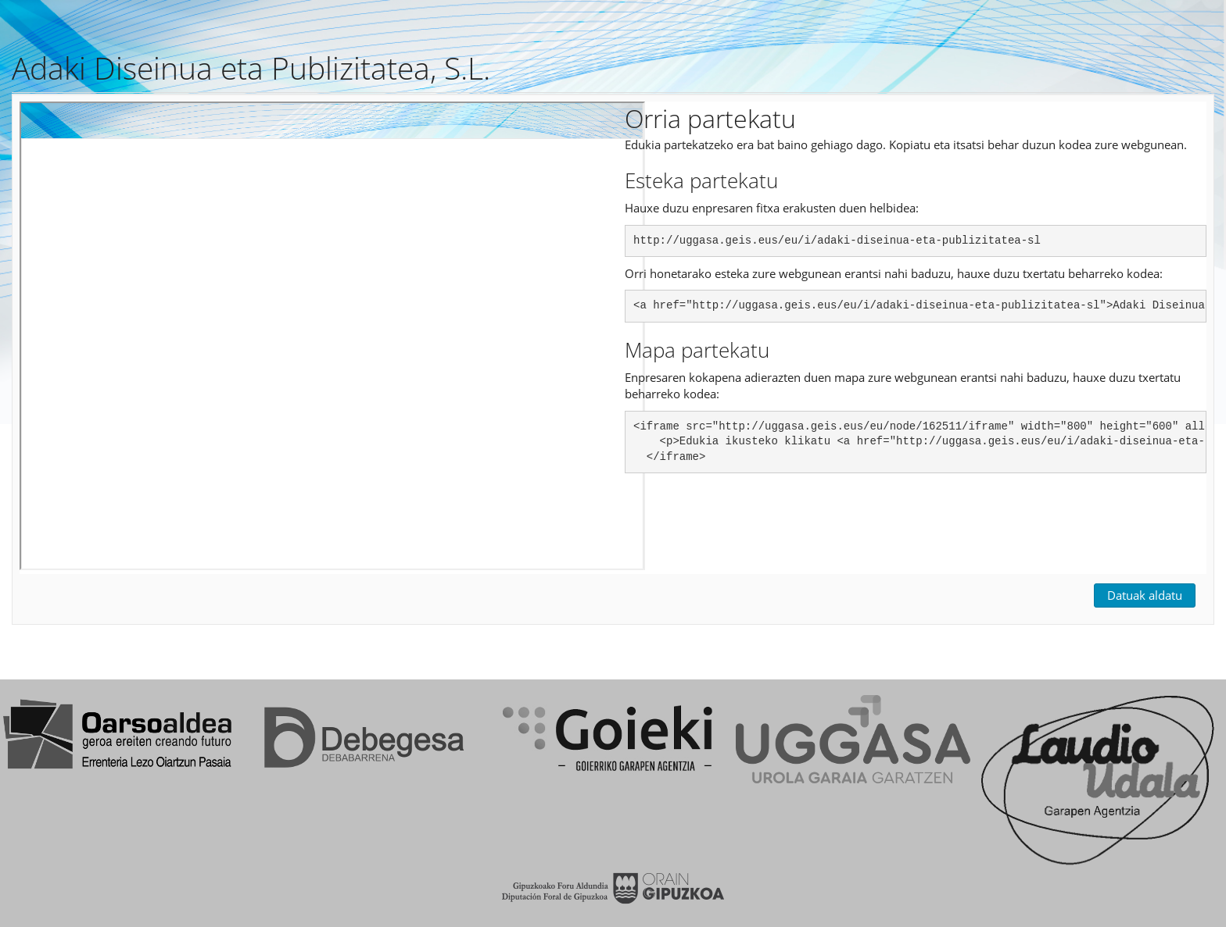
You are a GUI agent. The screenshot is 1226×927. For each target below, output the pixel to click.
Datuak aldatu (1144, 595)
